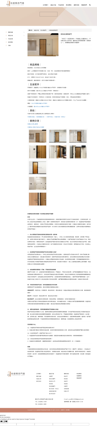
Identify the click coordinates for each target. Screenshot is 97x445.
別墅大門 (66, 391)
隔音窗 (51, 383)
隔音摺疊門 (52, 386)
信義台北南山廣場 (33, 124)
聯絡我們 (84, 5)
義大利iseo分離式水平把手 (41, 106)
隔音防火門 (52, 381)
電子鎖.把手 (52, 393)
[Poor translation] (5, 421)
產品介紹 (53, 5)
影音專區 (68, 5)
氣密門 (66, 381)
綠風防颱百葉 (52, 391)
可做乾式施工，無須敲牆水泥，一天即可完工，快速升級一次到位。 (47, 117)
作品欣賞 (61, 5)
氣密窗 (66, 383)
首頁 (30, 30)
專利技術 (38, 381)
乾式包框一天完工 (54, 388)
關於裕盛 (10, 32)
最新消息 (76, 5)
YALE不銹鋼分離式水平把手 (39, 103)
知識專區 (79, 376)
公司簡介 (45, 5)
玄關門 (51, 376)
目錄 (9, 45)
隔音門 (66, 376)
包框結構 (66, 388)
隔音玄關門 (52, 379)
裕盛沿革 (38, 379)
